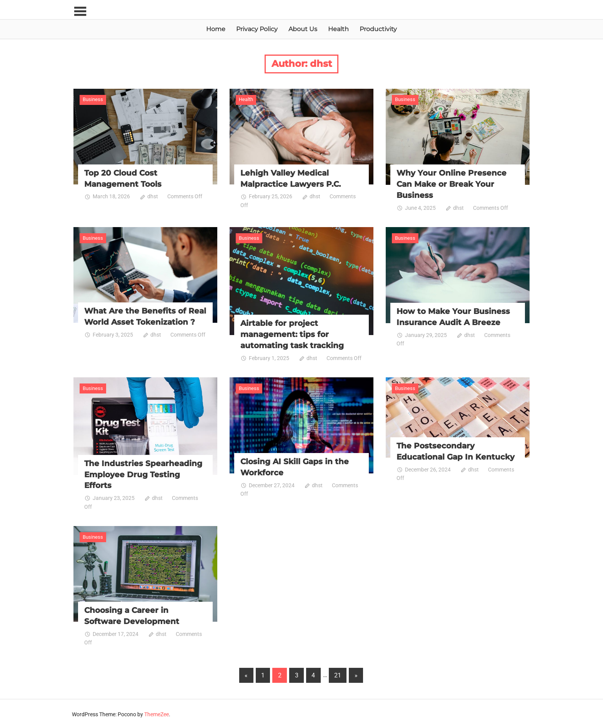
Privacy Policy (257, 29)
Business (93, 99)
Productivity (378, 29)
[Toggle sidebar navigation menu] (80, 11)
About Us (302, 29)
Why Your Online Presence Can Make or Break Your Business (451, 183)
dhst (152, 196)
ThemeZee (156, 712)
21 (337, 673)
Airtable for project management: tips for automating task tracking (292, 333)
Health (338, 29)
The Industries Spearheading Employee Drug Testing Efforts (143, 472)
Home (215, 29)
